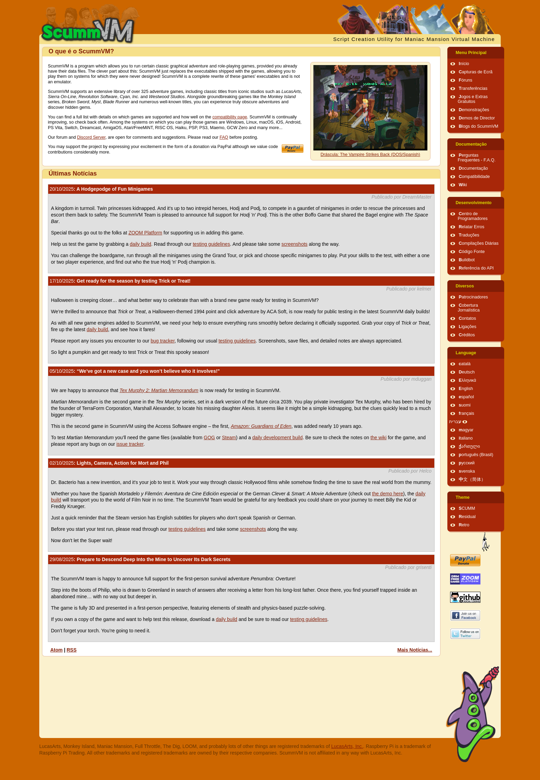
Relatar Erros (471, 226)
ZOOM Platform (145, 232)
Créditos (467, 335)
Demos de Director (477, 118)
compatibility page (229, 117)
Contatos (467, 318)
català (464, 363)
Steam (229, 437)
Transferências (473, 88)
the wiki (379, 437)
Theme (463, 497)
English (466, 388)
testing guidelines (211, 244)
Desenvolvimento (473, 202)
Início (464, 63)
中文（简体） (472, 479)
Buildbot (467, 259)
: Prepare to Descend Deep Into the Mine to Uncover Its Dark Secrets (140, 559)
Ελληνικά (467, 380)
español (466, 396)
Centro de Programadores (473, 216)
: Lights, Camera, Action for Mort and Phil (109, 463)
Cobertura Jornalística (469, 308)
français (466, 413)
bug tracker (163, 341)
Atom (56, 650)
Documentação (471, 144)
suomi (464, 405)
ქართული (469, 446)
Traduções (469, 235)
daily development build (277, 437)
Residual (467, 516)
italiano (466, 438)
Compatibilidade (474, 176)
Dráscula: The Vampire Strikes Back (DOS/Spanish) (370, 154)
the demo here (387, 493)
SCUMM (467, 508)
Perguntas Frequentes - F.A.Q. (477, 157)
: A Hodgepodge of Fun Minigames (101, 189)
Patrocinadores (473, 297)
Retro (464, 525)
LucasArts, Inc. (347, 746)
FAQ (223, 137)
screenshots (294, 244)
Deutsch (467, 372)
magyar (466, 430)
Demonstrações (474, 109)
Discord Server (91, 137)
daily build (140, 244)
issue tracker (130, 444)
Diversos (465, 286)
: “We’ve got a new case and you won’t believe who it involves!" (135, 371)
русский (467, 463)
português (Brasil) (476, 454)
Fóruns (465, 80)
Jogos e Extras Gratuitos (473, 99)
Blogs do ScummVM (478, 126)
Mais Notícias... (414, 650)
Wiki (463, 184)
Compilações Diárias (479, 243)
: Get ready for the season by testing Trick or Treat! (120, 281)
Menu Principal (471, 52)
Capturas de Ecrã (475, 72)
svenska (467, 471)
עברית (455, 421)
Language (466, 352)
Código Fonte (472, 251)
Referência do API (476, 268)
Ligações (467, 326)
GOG (209, 437)
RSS (71, 650)
